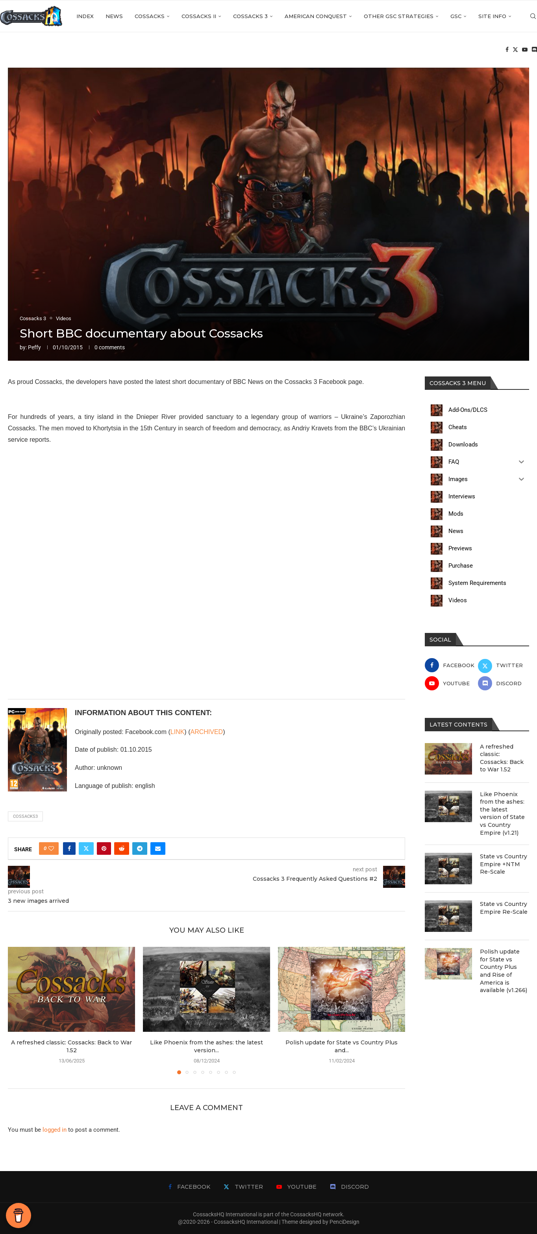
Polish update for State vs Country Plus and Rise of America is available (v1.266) (503, 971)
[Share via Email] (157, 848)
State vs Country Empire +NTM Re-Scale (503, 864)
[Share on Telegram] (139, 848)
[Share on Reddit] (121, 848)
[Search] (533, 16)
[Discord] (534, 49)
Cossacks (150, 16)
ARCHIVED (206, 732)
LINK (177, 732)
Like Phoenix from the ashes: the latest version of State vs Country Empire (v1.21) (502, 813)
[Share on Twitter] (86, 848)
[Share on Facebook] (69, 848)
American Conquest (316, 16)
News (114, 16)
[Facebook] (507, 49)
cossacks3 (25, 816)
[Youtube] (525, 49)
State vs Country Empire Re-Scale (504, 907)
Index (85, 16)
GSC (455, 16)
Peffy (34, 347)
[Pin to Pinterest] (104, 848)
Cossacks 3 (250, 16)
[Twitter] (515, 49)
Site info (492, 16)
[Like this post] (51, 848)
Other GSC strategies (398, 16)
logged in (55, 1129)
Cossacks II (198, 16)
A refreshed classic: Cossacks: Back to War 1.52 (502, 758)
